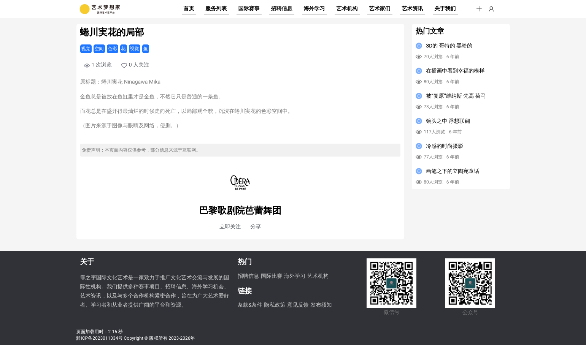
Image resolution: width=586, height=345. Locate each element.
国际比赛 (271, 276)
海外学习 (294, 276)
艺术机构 (318, 276)
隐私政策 (275, 305)
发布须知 (321, 305)
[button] (479, 9)
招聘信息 (248, 276)
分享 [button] (255, 227)
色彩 (112, 48)
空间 (99, 48)
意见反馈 (298, 305)
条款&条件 (250, 305)
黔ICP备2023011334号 (99, 338)
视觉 (86, 48)
